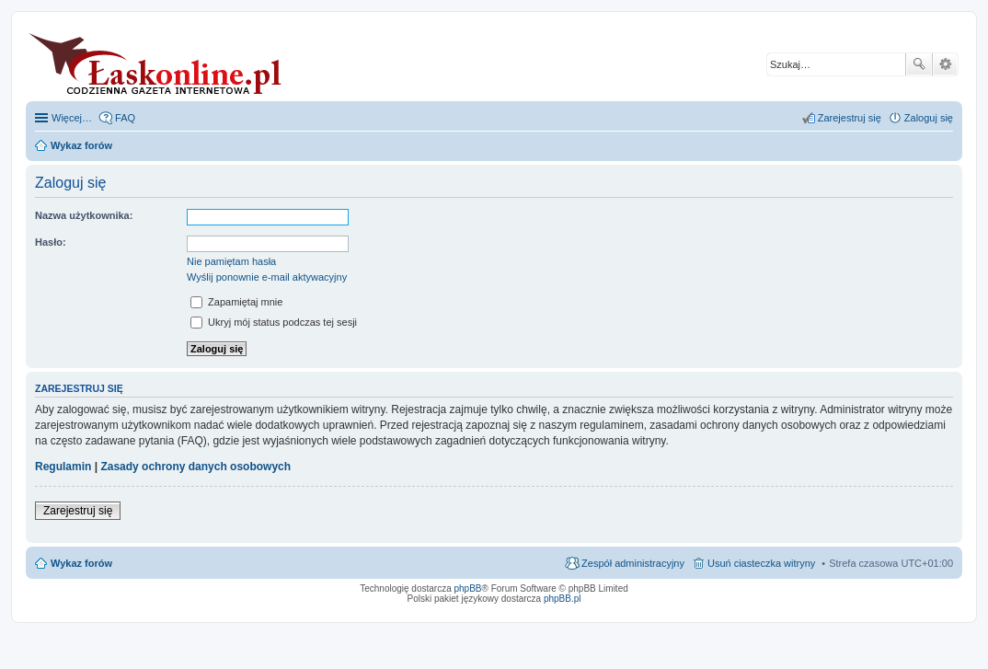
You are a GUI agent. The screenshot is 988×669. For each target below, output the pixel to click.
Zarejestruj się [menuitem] (849, 117)
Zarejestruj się (77, 510)
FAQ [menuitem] (125, 117)
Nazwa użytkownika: (83, 215)
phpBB (468, 588)
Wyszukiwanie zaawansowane (945, 64)
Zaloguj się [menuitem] (928, 117)
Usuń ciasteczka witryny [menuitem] (761, 563)
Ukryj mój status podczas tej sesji (273, 322)
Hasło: (50, 242)
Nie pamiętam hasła (231, 261)
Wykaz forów (81, 563)
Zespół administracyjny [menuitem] (632, 563)
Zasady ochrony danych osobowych (195, 466)
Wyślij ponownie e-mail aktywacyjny (267, 277)
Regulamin (63, 466)
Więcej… (72, 117)
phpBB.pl (562, 599)
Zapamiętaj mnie (236, 301)
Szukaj (919, 64)
